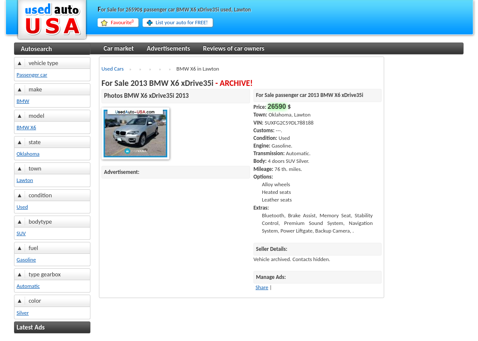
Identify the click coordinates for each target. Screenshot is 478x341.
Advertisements (168, 48)
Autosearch (36, 49)
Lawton (25, 180)
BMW (23, 101)
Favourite (122, 22)
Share (262, 287)
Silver (23, 313)
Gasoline (26, 259)
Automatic (28, 286)
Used (22, 207)
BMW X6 (26, 127)
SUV (21, 233)
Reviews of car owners (233, 48)
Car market (119, 48)
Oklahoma (28, 154)
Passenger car (32, 74)
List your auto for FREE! (182, 22)
